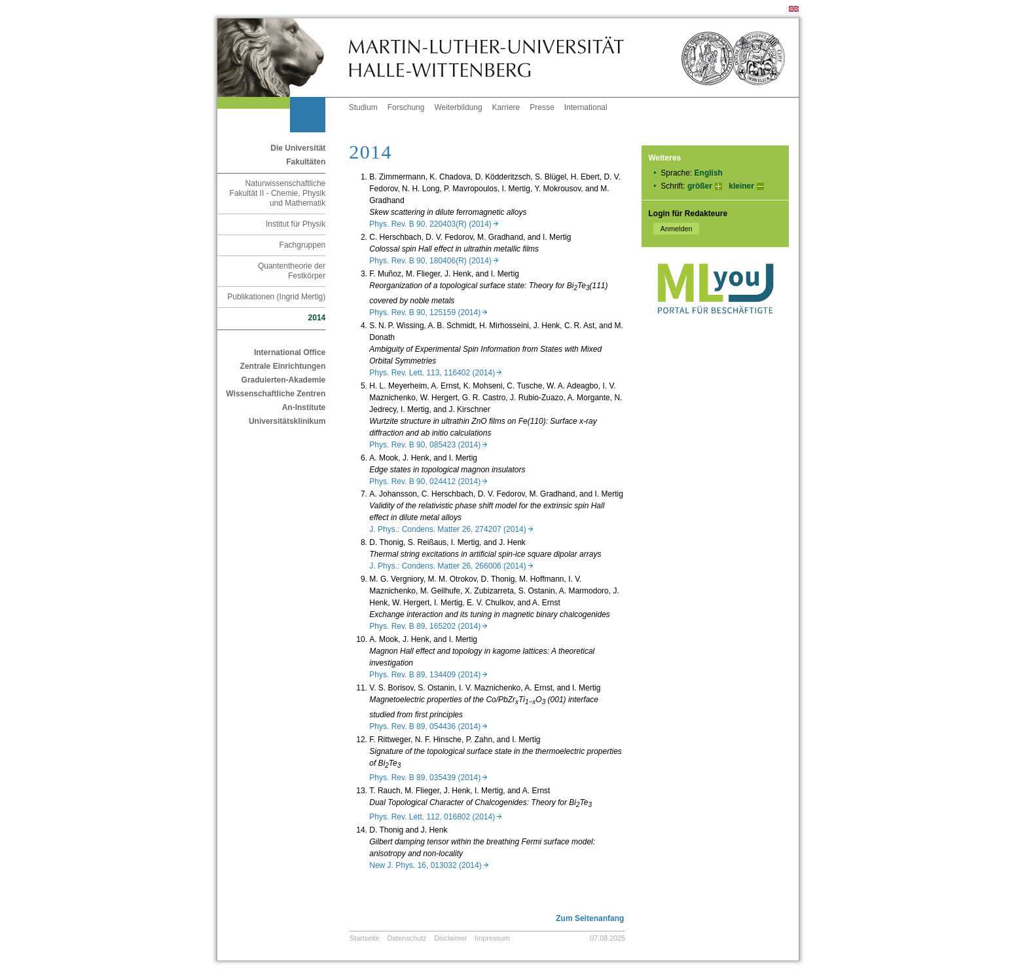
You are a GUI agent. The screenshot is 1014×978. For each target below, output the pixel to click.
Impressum (492, 938)
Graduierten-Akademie (284, 380)
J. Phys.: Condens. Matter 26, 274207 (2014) (450, 529)
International (585, 107)
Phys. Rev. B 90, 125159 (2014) (428, 312)
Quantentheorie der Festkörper (291, 270)
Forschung (406, 107)
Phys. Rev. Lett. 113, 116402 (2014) (435, 372)
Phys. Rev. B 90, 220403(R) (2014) (433, 224)
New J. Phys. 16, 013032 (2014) (428, 865)
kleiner (741, 186)
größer (699, 186)
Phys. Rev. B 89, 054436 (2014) (428, 726)
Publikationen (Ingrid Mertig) (276, 296)
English (709, 173)
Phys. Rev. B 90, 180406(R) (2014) (433, 260)
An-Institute (304, 407)
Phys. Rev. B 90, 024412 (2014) (428, 481)
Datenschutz (406, 938)
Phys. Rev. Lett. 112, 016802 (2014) (435, 816)
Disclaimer (450, 938)
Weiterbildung (458, 107)
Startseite (365, 938)
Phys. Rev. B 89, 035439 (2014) (428, 777)
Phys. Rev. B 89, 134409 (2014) (428, 674)
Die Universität (297, 148)
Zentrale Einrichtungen (283, 366)
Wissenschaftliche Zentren (275, 393)
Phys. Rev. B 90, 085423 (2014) (428, 444)
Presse (542, 107)
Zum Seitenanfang (590, 918)
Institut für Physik (295, 224)
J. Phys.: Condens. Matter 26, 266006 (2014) (450, 566)
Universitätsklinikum (287, 421)
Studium (363, 107)
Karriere (506, 107)
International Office (289, 352)
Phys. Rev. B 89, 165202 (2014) (428, 626)
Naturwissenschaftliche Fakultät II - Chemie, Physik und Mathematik (278, 193)
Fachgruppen (303, 245)
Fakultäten (305, 161)
